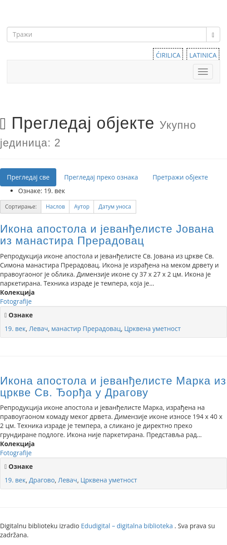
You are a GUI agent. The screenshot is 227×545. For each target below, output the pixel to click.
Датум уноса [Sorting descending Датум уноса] (115, 206)
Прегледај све (28, 177)
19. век (15, 328)
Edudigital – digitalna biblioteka (127, 525)
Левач (38, 328)
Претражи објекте (180, 177)
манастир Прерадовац (86, 328)
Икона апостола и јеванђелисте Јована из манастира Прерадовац (107, 235)
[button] (55, 207)
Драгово (42, 480)
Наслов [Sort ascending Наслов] (55, 206)
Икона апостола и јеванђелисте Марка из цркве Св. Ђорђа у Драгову (113, 387)
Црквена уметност (152, 328)
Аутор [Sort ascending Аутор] (81, 206)
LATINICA (203, 55)
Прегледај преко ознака (101, 177)
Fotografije (16, 301)
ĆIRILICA (168, 55)
